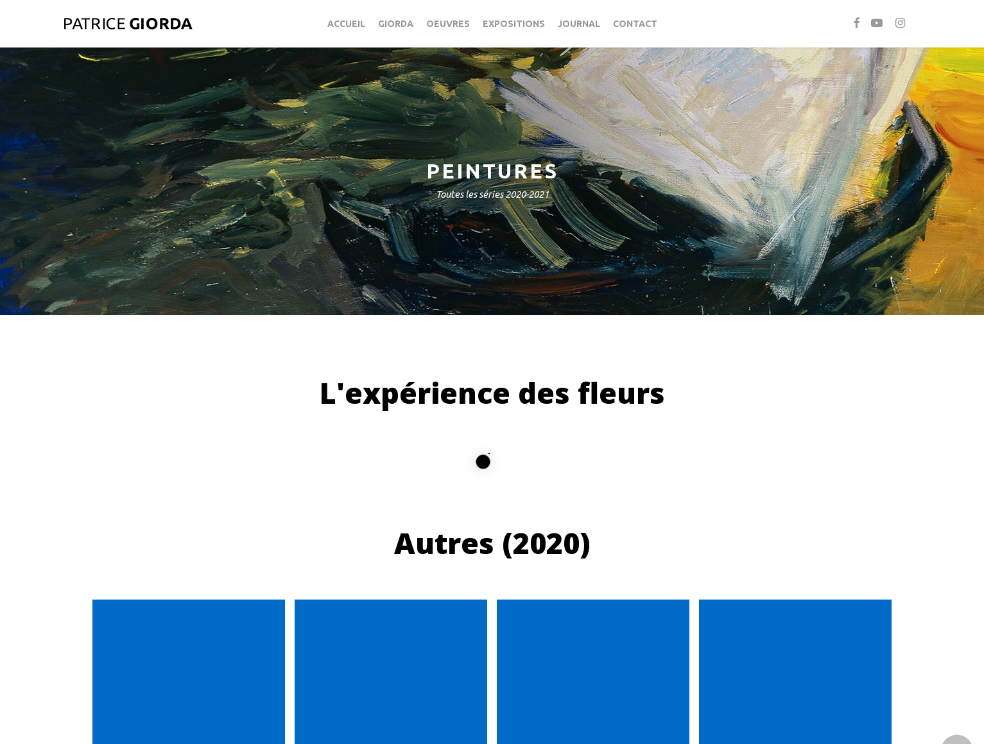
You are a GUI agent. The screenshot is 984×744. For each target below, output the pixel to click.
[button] (492, 705)
